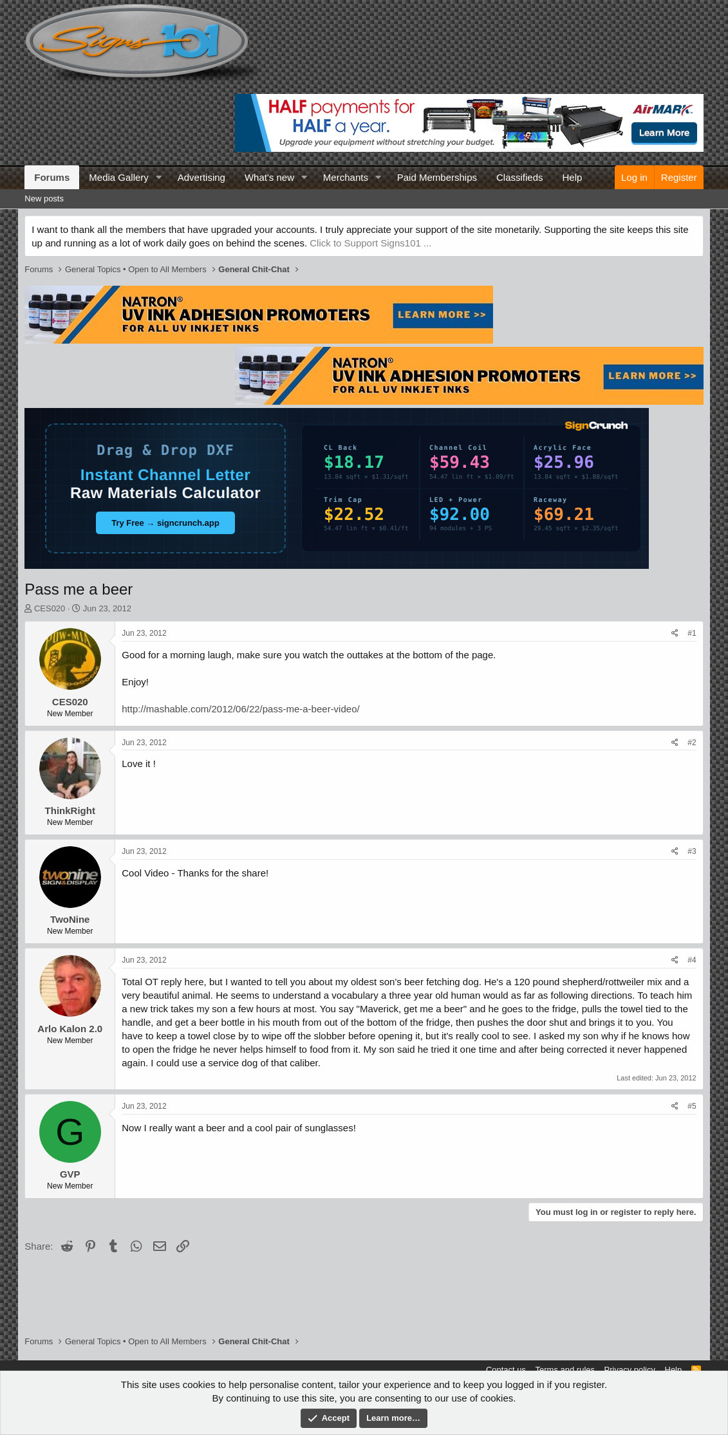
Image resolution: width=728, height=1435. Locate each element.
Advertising (201, 177)
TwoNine (69, 919)
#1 (691, 633)
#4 (691, 960)
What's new (269, 177)
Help (573, 177)
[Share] (675, 633)
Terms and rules (565, 1370)
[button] (159, 177)
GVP (70, 1174)
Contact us (506, 1370)
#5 (691, 1106)
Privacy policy (629, 1370)
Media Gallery (119, 177)
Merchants (345, 177)
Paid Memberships (437, 177)
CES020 (49, 608)
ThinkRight (70, 810)
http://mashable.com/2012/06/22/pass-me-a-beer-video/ (240, 708)
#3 (691, 851)
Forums (52, 177)
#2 (691, 742)
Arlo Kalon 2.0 (69, 1028)
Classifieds (519, 177)
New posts (44, 198)
